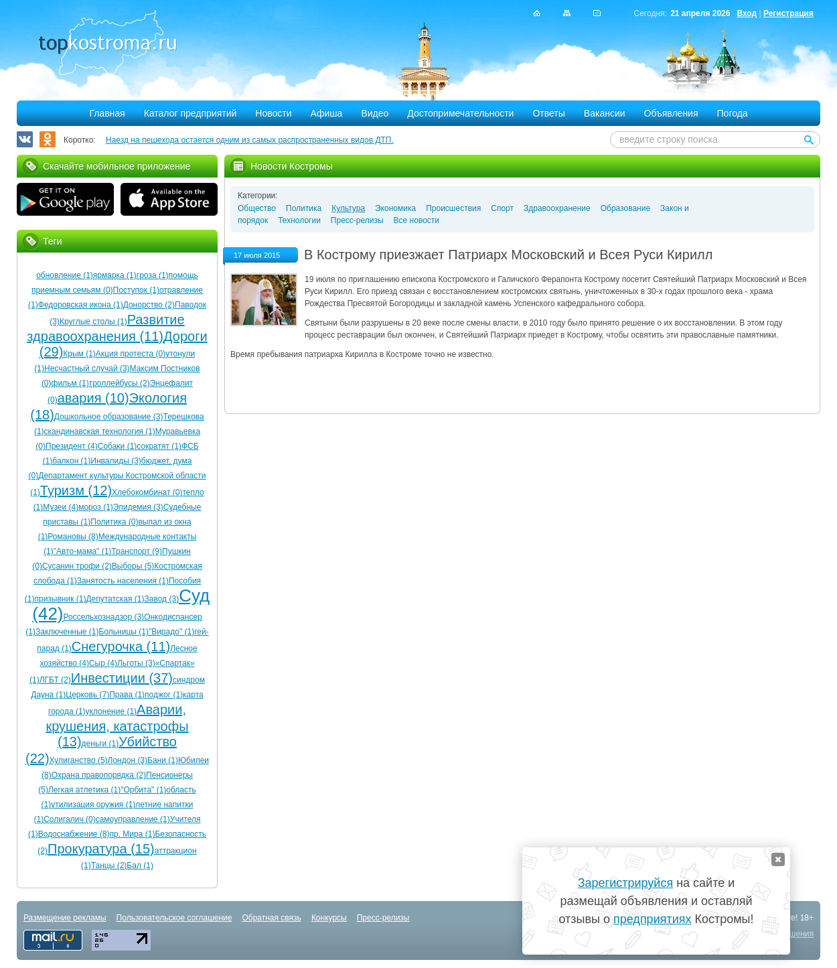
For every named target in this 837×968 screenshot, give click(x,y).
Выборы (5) (133, 566)
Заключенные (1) (67, 631)
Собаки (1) (117, 446)
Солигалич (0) (70, 819)
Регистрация (788, 13)
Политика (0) (114, 522)
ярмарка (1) (115, 275)
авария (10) (93, 398)
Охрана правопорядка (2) (99, 775)
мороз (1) (95, 507)
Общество (257, 208)
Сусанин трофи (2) (77, 566)
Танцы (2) (109, 865)
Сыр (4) (103, 663)
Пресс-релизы (357, 220)
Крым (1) (79, 353)
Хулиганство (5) (79, 760)
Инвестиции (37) (122, 678)
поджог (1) (164, 694)
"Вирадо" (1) (171, 631)
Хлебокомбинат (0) (147, 492)
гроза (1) (153, 275)
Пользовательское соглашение (174, 917)
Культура (348, 208)
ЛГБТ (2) (55, 680)
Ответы (548, 113)
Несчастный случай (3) (87, 368)
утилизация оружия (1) (93, 804)
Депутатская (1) (115, 599)
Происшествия (453, 208)
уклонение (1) (111, 711)
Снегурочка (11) (121, 646)
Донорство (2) (149, 304)
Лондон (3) (127, 760)
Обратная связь (271, 917)
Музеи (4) (60, 507)
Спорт (502, 208)
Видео (374, 113)
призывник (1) (60, 599)
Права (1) (127, 694)
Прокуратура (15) (101, 848)
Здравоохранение (557, 208)
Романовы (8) (73, 536)
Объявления (671, 113)
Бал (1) (140, 865)
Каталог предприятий (190, 113)
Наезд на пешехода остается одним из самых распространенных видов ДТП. (250, 140)
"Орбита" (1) (143, 789)
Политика (303, 208)
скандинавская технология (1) (99, 431)
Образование (625, 208)
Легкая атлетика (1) (84, 789)
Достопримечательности (460, 113)
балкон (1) (71, 461)
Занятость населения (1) (123, 580)
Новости (273, 113)
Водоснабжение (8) (74, 834)
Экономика (395, 208)
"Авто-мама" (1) (83, 551)
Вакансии (604, 113)
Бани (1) (162, 760)
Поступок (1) (136, 290)
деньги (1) (100, 743)
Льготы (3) (136, 663)
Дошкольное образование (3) (108, 416)
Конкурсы (329, 917)
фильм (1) (70, 383)
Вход (747, 13)
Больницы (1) (124, 631)
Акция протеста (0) (130, 353)
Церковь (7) (87, 694)
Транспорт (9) (136, 551)
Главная (107, 113)
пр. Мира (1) (132, 834)
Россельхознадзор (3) (104, 617)
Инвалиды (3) (115, 461)
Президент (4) (72, 446)
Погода (732, 113)
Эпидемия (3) (138, 507)
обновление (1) (64, 275)
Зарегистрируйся (625, 883)
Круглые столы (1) (93, 321)
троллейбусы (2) (119, 383)
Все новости (416, 220)
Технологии (299, 220)
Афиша (327, 113)
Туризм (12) (76, 490)
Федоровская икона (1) (80, 304)
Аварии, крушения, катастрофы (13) (117, 725)
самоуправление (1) (133, 819)
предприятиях (652, 919)
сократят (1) (159, 446)
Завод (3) (162, 599)
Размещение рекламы (64, 917)
